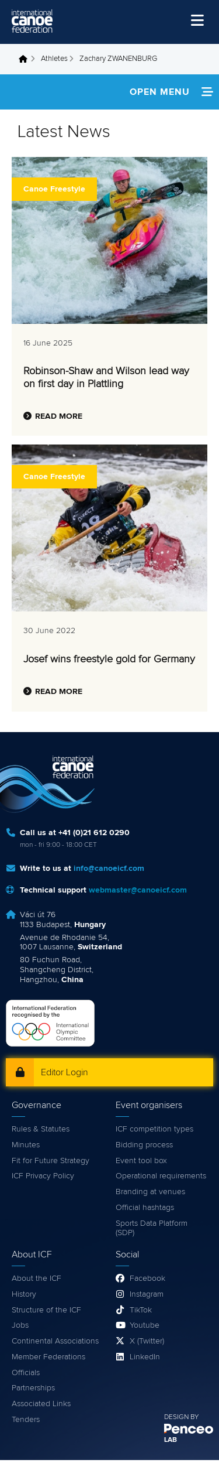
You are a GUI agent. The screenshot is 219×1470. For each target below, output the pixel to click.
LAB (170, 1440)
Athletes (54, 59)
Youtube (144, 1325)
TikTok (141, 1310)
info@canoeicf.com (109, 868)
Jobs (20, 1325)
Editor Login (64, 1072)
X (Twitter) (147, 1341)
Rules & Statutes (40, 1129)
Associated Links (41, 1404)
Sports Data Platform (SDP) (151, 1228)
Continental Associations (55, 1341)
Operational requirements (161, 1176)
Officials (26, 1373)
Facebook (147, 1278)
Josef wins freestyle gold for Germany (109, 659)
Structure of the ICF (46, 1310)
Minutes (26, 1145)
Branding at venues (150, 1192)
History (24, 1294)
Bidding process (144, 1145)
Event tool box (141, 1161)
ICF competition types (154, 1129)
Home (26, 59)
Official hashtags (145, 1208)
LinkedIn (145, 1357)
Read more (58, 416)
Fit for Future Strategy (50, 1161)
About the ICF (36, 1278)
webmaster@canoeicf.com (138, 890)
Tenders (26, 1420)
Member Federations (48, 1357)
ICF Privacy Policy (43, 1176)
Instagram (147, 1294)
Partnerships (33, 1388)
